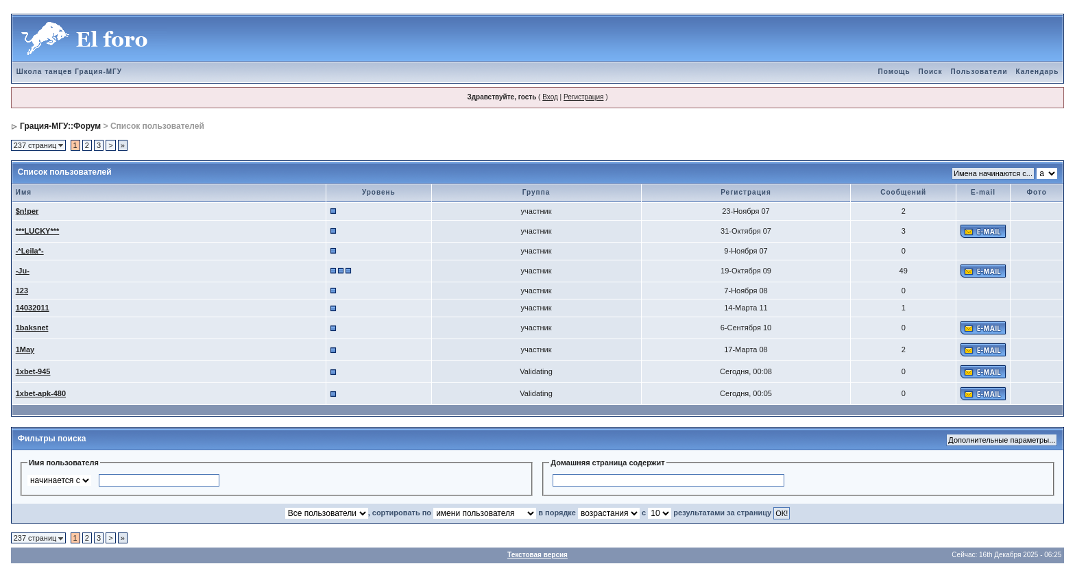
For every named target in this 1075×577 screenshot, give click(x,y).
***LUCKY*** (38, 231)
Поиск (931, 71)
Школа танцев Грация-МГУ (69, 71)
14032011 (32, 308)
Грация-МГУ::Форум (60, 126)
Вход (550, 97)
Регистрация (583, 97)
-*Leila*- (30, 251)
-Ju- (22, 271)
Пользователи (979, 71)
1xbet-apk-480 (41, 393)
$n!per (27, 211)
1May (25, 349)
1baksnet (32, 327)
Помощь (894, 71)
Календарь (1037, 71)
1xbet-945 (33, 371)
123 (22, 290)
